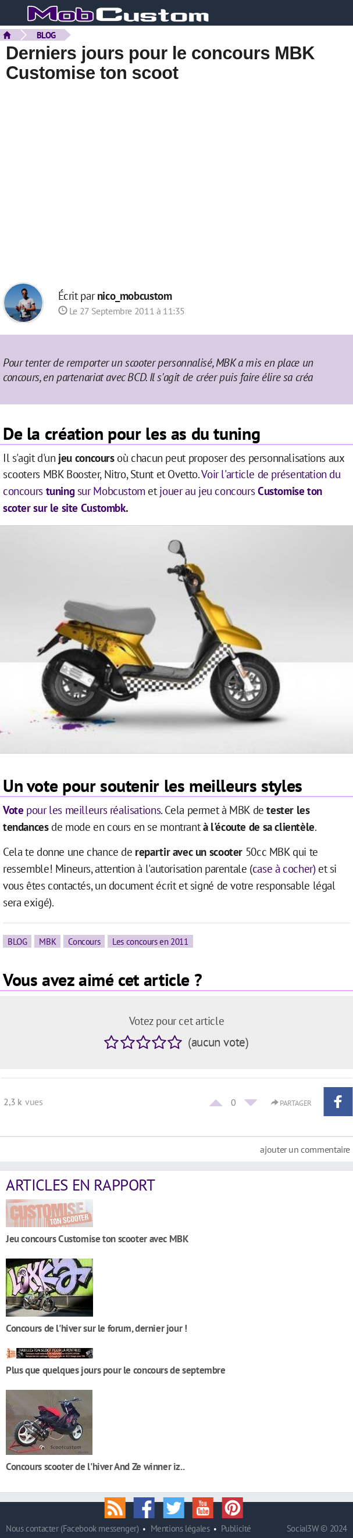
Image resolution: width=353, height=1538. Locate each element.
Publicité (236, 1528)
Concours (84, 941)
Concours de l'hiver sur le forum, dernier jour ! (96, 1328)
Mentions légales (180, 1528)
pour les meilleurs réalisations (82, 809)
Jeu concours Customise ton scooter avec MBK (97, 1238)
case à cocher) (284, 868)
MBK (47, 941)
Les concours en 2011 (150, 941)
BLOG (46, 35)
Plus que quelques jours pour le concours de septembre (116, 1369)
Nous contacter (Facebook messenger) (72, 1528)
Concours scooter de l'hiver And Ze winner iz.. (95, 1466)
